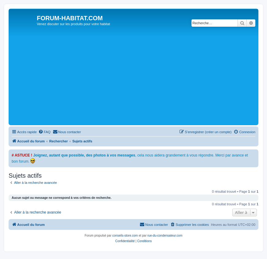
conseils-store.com (125, 235)
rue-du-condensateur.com (164, 235)
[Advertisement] (138, 78)
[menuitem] (44, 132)
